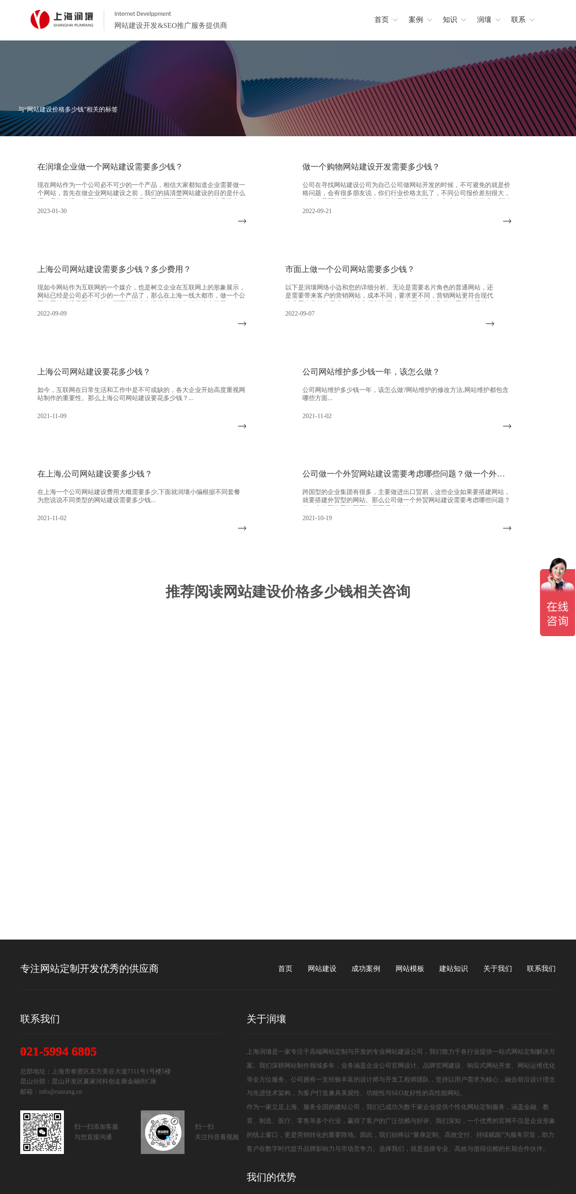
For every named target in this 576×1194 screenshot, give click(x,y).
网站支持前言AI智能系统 (283, 1132)
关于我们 (497, 869)
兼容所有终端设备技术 (356, 1132)
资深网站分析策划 (504, 1106)
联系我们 (541, 869)
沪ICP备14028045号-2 (526, 1176)
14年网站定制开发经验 (279, 1106)
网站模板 (410, 869)
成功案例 (365, 869)
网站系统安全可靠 (504, 1132)
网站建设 (322, 869)
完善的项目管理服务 (353, 1106)
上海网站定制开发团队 (433, 1106)
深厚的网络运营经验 (353, 1119)
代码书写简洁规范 (427, 1132)
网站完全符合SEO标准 (510, 1119)
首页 (285, 869)
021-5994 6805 (58, 952)
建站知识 (453, 869)
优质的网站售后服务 (276, 1119)
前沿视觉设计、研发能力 (436, 1119)
